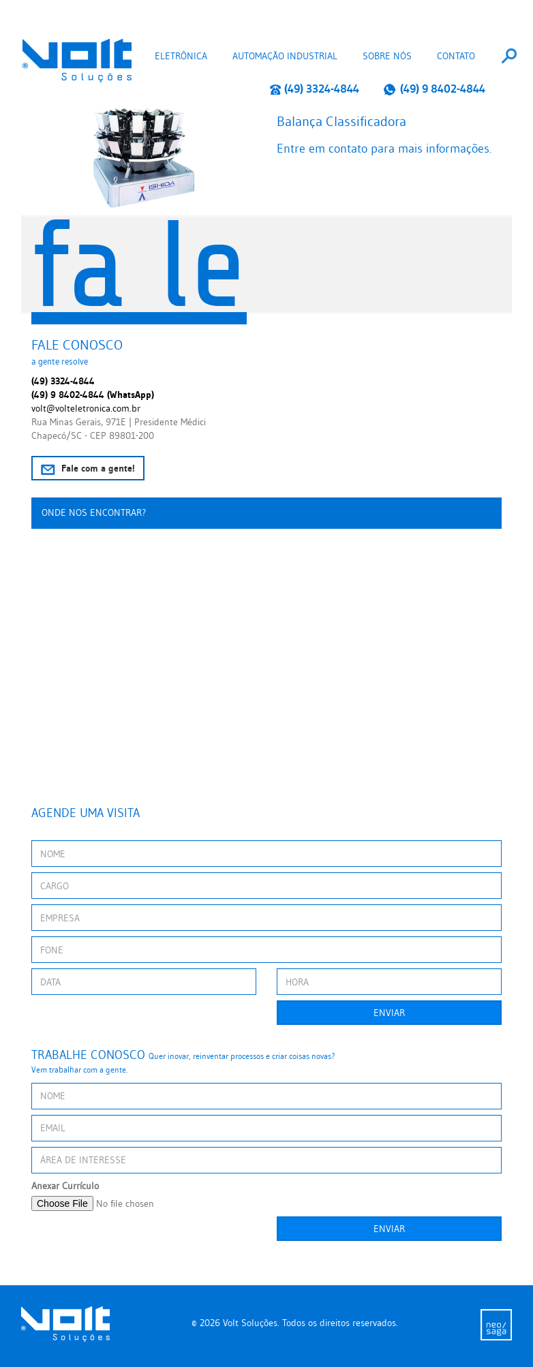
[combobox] (509, 55)
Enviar (389, 1013)
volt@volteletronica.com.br (85, 408)
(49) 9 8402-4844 (434, 88)
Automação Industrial (284, 56)
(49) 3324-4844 (314, 88)
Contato (456, 56)
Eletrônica (181, 56)
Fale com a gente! (88, 468)
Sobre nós (387, 56)
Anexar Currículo (65, 1186)
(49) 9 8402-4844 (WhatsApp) (92, 394)
